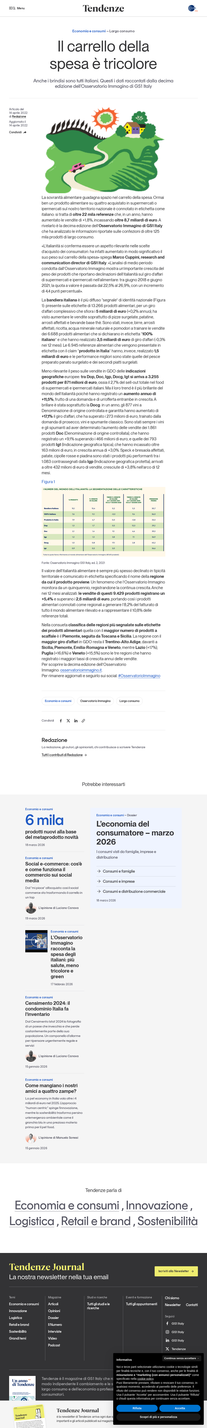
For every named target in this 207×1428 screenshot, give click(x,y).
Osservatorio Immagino (95, 701)
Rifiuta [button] (137, 1408)
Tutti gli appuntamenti (141, 1304)
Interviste (54, 1331)
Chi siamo (172, 1298)
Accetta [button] (180, 1408)
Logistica (31, 1221)
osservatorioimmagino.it (81, 670)
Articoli (53, 1304)
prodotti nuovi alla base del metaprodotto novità (54, 826)
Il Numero (55, 1325)
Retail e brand (96, 1221)
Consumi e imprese (115, 881)
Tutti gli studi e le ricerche (98, 1306)
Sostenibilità (167, 1221)
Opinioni (54, 1311)
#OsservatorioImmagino (139, 675)
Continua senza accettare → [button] (181, 1358)
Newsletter (173, 1305)
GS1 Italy (174, 1323)
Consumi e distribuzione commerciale (130, 891)
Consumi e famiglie (115, 871)
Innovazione (157, 1205)
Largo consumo (129, 701)
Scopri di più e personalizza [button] (158, 1417)
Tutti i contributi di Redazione (64, 755)
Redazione (19, 116)
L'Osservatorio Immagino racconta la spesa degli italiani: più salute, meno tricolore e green (66, 957)
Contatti (192, 1305)
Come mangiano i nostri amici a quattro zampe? (51, 1088)
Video (52, 1338)
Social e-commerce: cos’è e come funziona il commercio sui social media (53, 872)
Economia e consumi (58, 701)
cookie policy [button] (145, 1378)
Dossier (53, 1318)
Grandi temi (17, 1338)
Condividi (18, 132)
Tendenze (175, 1348)
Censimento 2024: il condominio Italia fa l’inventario (47, 1008)
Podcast (54, 1345)
